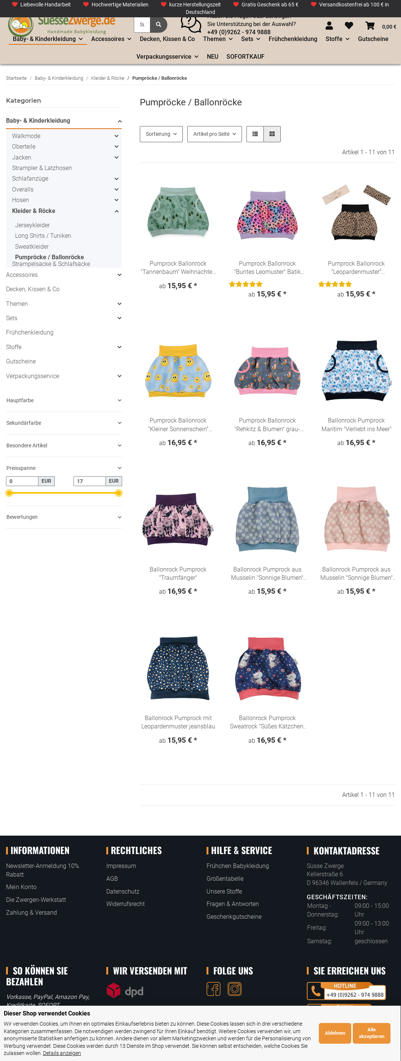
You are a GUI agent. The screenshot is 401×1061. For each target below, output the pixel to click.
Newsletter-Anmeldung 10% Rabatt (42, 870)
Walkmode (26, 136)
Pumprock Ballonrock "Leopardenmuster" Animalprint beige (356, 268)
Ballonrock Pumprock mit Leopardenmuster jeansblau (178, 722)
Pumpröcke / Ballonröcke (49, 257)
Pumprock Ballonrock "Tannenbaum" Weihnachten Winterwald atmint (178, 268)
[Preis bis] (89, 481)
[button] (329, 26)
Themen (17, 303)
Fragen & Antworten (233, 903)
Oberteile (23, 146)
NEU (212, 56)
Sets (11, 318)
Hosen (20, 200)
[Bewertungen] (246, 284)
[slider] (9, 493)
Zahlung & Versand (31, 912)
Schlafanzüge (30, 178)
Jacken (21, 157)
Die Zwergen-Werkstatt (36, 899)
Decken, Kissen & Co (33, 289)
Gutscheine (21, 361)
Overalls (23, 189)
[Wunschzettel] (349, 26)
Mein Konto (21, 887)
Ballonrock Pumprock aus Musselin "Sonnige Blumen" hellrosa (356, 574)
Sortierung (158, 134)
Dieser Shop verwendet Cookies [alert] (47, 999)
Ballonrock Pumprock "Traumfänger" (178, 573)
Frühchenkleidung (30, 332)
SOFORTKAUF (246, 56)
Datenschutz (122, 891)
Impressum (121, 865)
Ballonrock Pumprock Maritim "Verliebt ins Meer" (356, 424)
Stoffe (13, 347)
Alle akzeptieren (372, 1019)
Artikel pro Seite (211, 134)
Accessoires (22, 274)
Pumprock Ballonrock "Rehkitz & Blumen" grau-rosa (267, 425)
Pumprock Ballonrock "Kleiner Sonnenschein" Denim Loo (178, 425)
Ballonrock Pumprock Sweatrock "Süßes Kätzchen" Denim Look (267, 722)
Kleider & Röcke (33, 210)
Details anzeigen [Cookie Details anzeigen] (62, 1039)
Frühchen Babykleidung (238, 865)
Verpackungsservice (32, 376)
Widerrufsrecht (125, 903)
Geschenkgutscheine (234, 916)
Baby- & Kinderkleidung (38, 120)
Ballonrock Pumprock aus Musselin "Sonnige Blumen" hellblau (267, 574)
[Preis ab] (22, 481)
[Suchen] (142, 25)
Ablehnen (335, 1019)
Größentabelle (225, 878)
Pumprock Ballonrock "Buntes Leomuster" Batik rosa (267, 268)
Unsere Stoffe (224, 891)
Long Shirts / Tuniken (43, 235)
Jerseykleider (32, 225)
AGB (112, 878)
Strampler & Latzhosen (42, 168)
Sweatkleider (32, 246)
